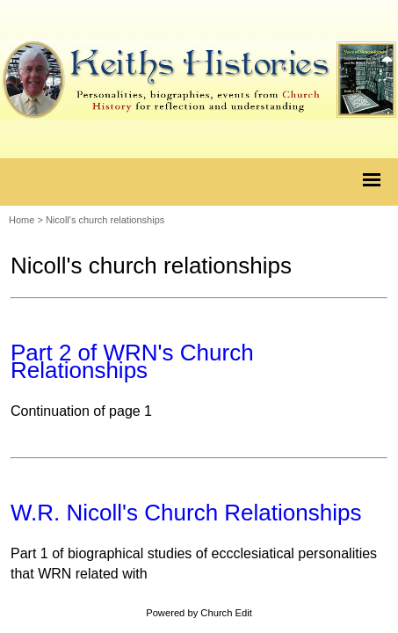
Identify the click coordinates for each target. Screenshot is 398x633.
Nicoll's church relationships (105, 220)
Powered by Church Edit (199, 613)
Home (21, 220)
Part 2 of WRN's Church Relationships (132, 361)
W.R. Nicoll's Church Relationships (186, 512)
